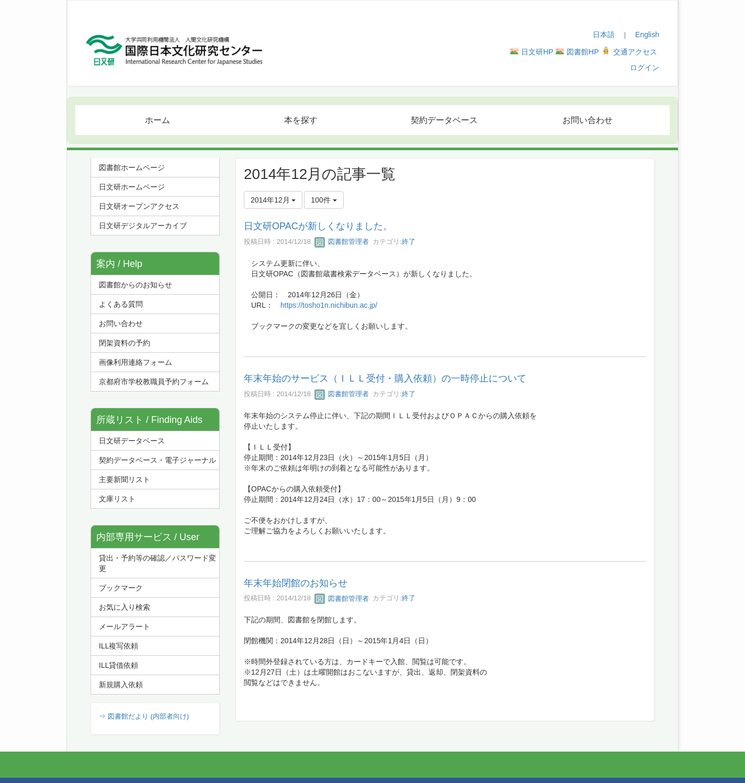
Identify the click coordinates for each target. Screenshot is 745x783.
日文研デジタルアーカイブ (143, 225)
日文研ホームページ (132, 187)
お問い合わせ (121, 323)
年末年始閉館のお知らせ (295, 583)
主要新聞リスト (124, 479)
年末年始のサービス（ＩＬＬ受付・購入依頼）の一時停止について (385, 378)
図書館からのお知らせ (135, 285)
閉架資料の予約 (124, 343)
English (647, 34)
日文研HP (537, 52)
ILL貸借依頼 (118, 665)
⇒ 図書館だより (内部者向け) (144, 716)
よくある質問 (121, 304)
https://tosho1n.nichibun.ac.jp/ (328, 305)
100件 (323, 200)
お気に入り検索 (124, 607)
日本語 (604, 34)
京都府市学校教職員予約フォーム (154, 381)
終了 (408, 241)
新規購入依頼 (121, 684)
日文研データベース (132, 441)
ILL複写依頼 (118, 646)
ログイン (644, 67)
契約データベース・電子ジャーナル (157, 460)
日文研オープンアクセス (139, 206)
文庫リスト (117, 499)
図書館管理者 (341, 241)
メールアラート (124, 626)
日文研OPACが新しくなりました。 (318, 226)
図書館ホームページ (132, 167)
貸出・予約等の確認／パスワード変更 (157, 563)
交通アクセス (635, 52)
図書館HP (583, 52)
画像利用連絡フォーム (135, 362)
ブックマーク (121, 588)
